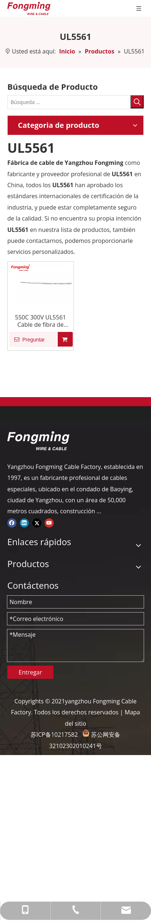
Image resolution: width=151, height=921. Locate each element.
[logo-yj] (38, 440)
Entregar (30, 672)
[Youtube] (49, 522)
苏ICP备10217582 (54, 734)
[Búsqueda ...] (69, 102)
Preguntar (27, 339)
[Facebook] (11, 522)
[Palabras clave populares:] (137, 101)
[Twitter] (36, 522)
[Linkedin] (24, 522)
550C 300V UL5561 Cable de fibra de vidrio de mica (40, 321)
